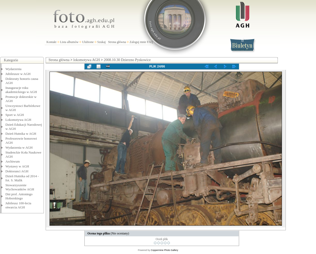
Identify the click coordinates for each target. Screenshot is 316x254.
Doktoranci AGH (16, 171)
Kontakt (51, 42)
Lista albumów (69, 42)
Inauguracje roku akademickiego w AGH (21, 90)
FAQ (150, 42)
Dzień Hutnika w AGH (20, 134)
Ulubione (88, 42)
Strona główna (117, 42)
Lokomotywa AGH (18, 120)
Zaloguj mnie (137, 42)
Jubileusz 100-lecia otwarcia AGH (18, 205)
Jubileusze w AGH (18, 74)
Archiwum (12, 161)
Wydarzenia (13, 69)
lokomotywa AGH (86, 60)
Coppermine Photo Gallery (164, 250)
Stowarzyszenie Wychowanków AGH (19, 187)
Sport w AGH (14, 115)
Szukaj (101, 42)
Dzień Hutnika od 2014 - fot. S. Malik (22, 178)
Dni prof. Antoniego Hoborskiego (19, 196)
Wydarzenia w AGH (19, 147)
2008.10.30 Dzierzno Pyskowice (127, 60)
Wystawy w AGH (17, 166)
